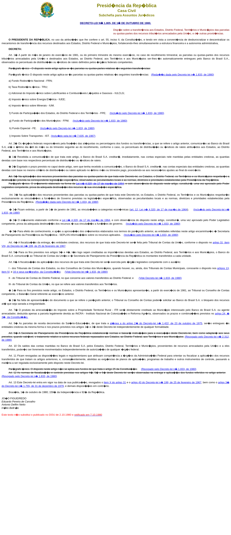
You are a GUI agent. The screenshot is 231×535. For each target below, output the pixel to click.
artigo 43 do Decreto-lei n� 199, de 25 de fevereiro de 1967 (166, 382)
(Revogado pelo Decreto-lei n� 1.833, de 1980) (168, 369)
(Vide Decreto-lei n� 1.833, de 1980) (86, 271)
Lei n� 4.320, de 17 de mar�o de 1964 (86, 220)
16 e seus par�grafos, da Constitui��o (36, 271)
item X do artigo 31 (115, 382)
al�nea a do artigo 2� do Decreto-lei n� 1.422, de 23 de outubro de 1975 (156, 323)
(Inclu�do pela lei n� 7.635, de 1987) (73, 135)
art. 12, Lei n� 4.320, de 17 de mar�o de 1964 (158, 209)
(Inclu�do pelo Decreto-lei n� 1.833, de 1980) (137, 113)
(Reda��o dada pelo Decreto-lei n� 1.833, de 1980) (182, 74)
